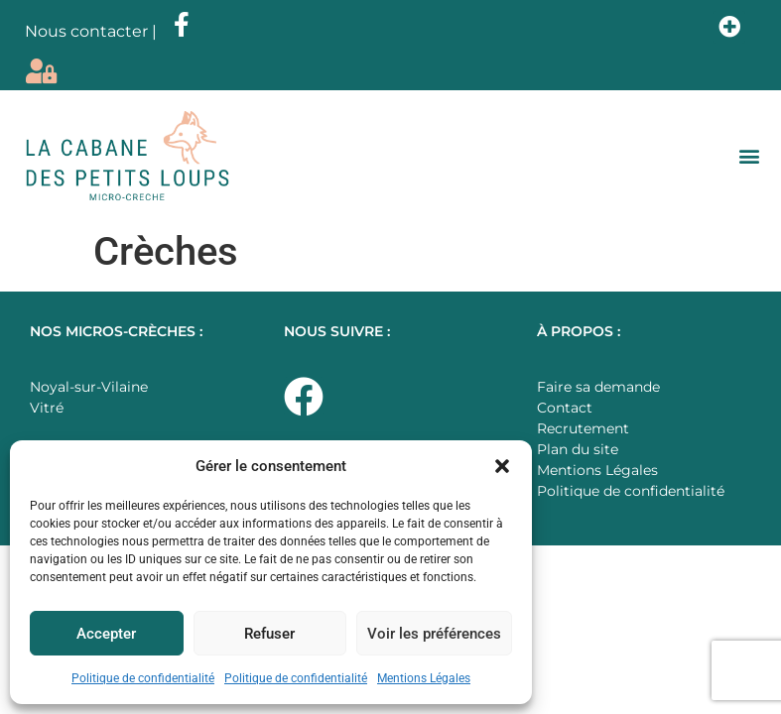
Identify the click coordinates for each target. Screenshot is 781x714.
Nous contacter (86, 31)
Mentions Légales (423, 678)
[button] (502, 466)
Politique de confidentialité (142, 678)
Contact (564, 407)
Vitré (47, 407)
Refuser (269, 634)
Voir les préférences (434, 634)
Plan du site (577, 449)
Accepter (106, 634)
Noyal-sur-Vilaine (89, 387)
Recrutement (583, 428)
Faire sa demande (598, 387)
